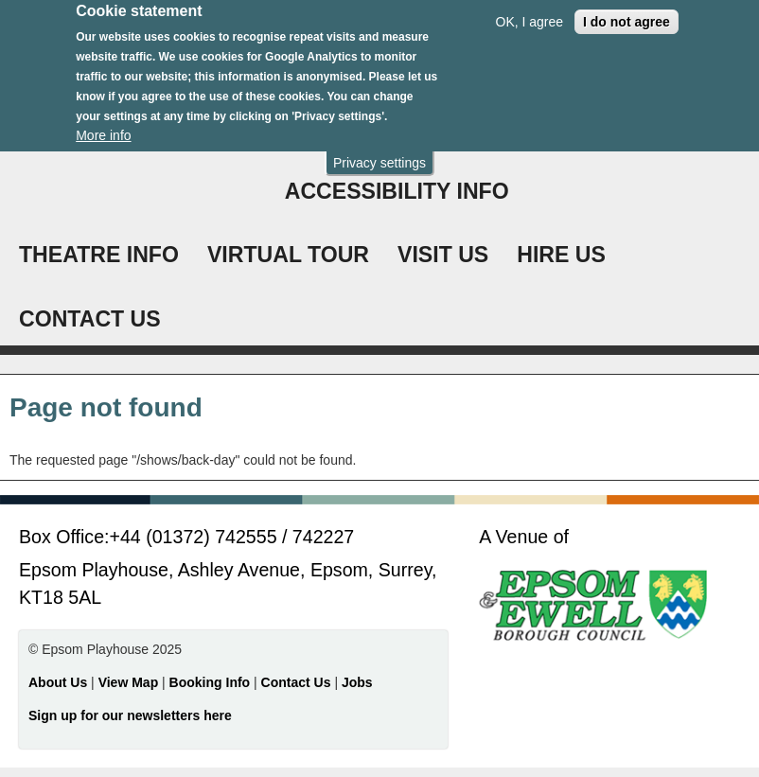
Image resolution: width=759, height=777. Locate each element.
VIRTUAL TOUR (288, 254)
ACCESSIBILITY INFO (397, 191)
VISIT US (442, 254)
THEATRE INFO (99, 254)
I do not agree (626, 14)
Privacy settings (379, 155)
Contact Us (298, 682)
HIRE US (561, 254)
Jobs (357, 682)
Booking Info (210, 682)
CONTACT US (90, 319)
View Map (130, 682)
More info (103, 127)
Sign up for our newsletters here (130, 715)
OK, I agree (530, 14)
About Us (57, 682)
